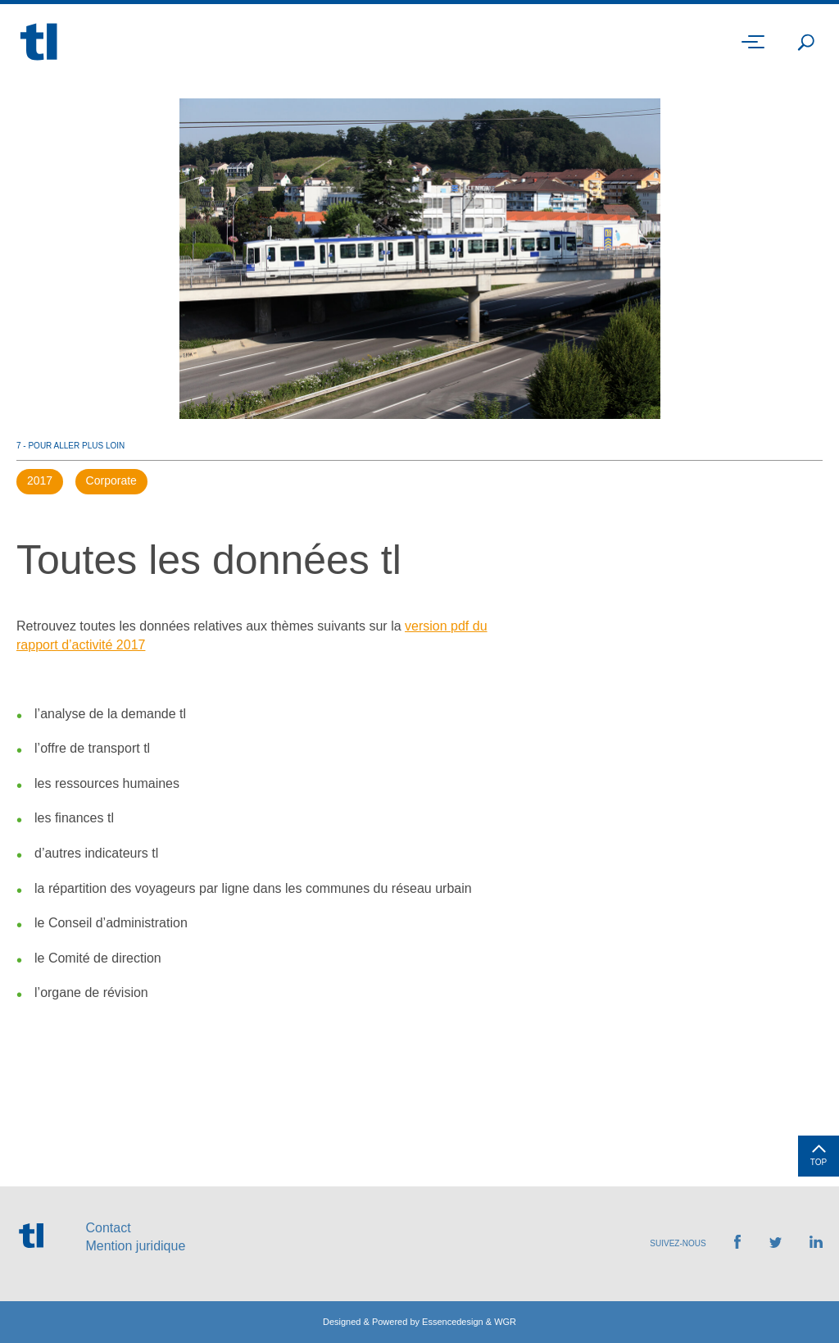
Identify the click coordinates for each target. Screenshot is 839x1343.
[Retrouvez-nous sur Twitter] (775, 1243)
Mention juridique (135, 1246)
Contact (107, 1228)
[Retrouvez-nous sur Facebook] (737, 1244)
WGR (505, 1322)
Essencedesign (452, 1322)
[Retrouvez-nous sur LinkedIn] (816, 1243)
